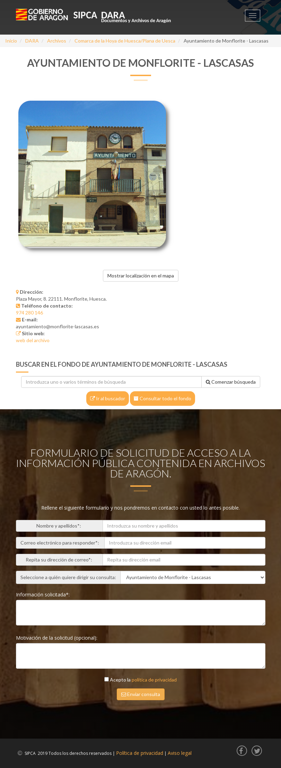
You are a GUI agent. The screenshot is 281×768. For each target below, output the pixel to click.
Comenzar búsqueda (231, 382)
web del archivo (33, 340)
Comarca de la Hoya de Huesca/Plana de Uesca (124, 41)
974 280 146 (29, 313)
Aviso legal (180, 753)
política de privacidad (154, 680)
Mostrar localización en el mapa (140, 275)
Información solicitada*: (43, 594)
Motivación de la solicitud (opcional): (57, 637)
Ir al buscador (107, 398)
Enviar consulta (140, 694)
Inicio (11, 41)
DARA (32, 41)
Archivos (56, 41)
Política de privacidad (139, 753)
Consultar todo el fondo (162, 398)
